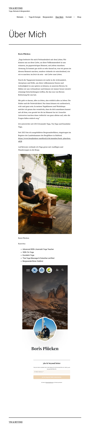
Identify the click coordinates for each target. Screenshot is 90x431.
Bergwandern (48, 17)
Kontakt (69, 17)
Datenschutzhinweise (49, 382)
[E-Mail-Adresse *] (51, 372)
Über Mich (59, 17)
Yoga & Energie (35, 17)
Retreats (20, 17)
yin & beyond (16, 8)
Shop (79, 17)
